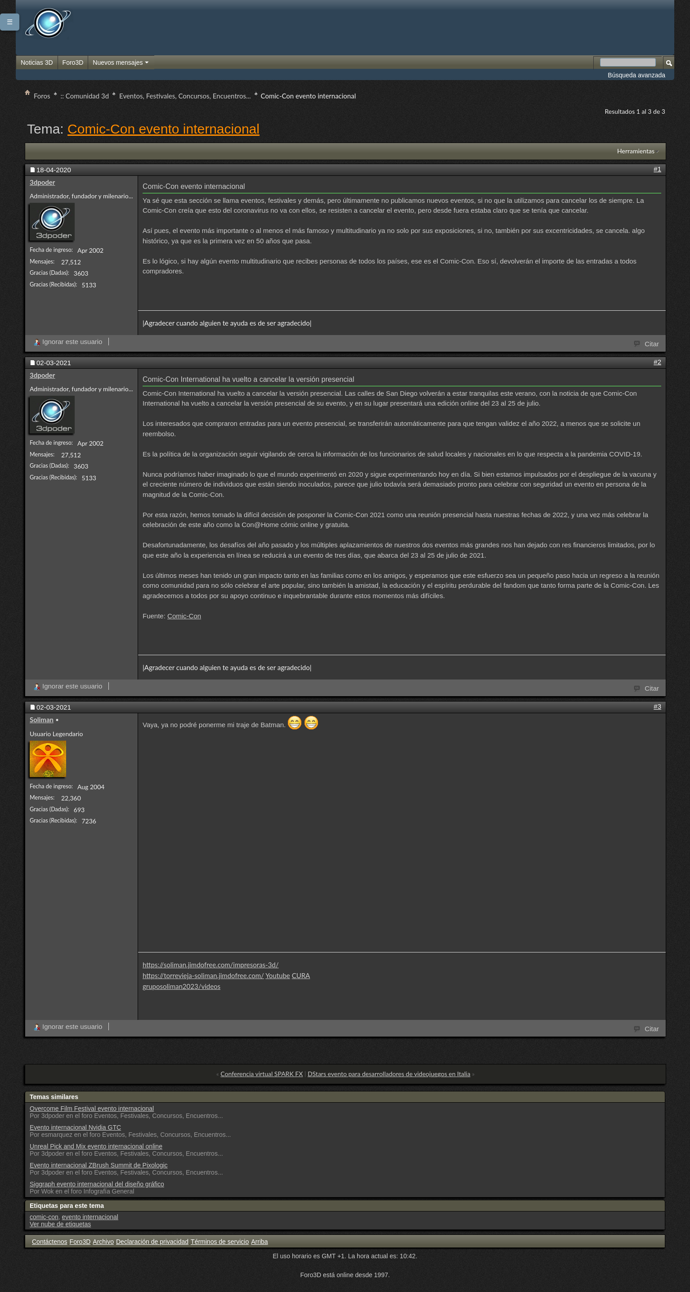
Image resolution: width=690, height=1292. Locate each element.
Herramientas (635, 151)
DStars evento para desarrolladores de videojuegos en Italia (389, 1073)
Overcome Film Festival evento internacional (92, 1108)
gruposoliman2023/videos (181, 986)
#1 (657, 169)
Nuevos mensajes (121, 63)
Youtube (277, 975)
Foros (42, 96)
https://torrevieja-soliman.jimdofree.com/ (203, 975)
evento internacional (90, 1216)
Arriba (259, 1241)
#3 (657, 706)
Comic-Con (184, 616)
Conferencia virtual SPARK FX (261, 1073)
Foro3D (73, 62)
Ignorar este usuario (67, 341)
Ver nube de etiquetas (60, 1224)
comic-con (44, 1216)
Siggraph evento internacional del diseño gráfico (97, 1184)
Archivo (103, 1241)
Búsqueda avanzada (636, 75)
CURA (301, 975)
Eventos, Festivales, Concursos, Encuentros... (185, 96)
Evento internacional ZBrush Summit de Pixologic (99, 1165)
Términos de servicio (220, 1241)
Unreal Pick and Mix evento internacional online (96, 1146)
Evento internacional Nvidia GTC (75, 1127)
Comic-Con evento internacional (163, 128)
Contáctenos (49, 1241)
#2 (657, 362)
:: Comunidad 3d (85, 96)
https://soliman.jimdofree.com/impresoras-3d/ (211, 965)
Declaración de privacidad (152, 1241)
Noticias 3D (37, 62)
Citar (647, 343)
